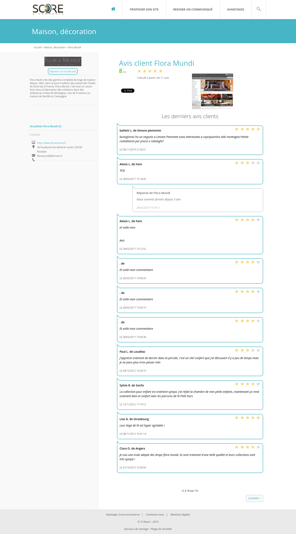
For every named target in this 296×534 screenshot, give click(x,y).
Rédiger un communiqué (193, 9)
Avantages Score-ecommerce (123, 514)
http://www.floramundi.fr (51, 143)
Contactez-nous (155, 514)
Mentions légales (180, 514)
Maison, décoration (54, 47)
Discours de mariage (136, 529)
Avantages (235, 9)
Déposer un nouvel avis (62, 71)
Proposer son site (144, 9)
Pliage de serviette (161, 529)
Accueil (38, 47)
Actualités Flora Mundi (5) (45, 126)
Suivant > (254, 498)
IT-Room (145, 522)
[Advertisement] (56, 113)
